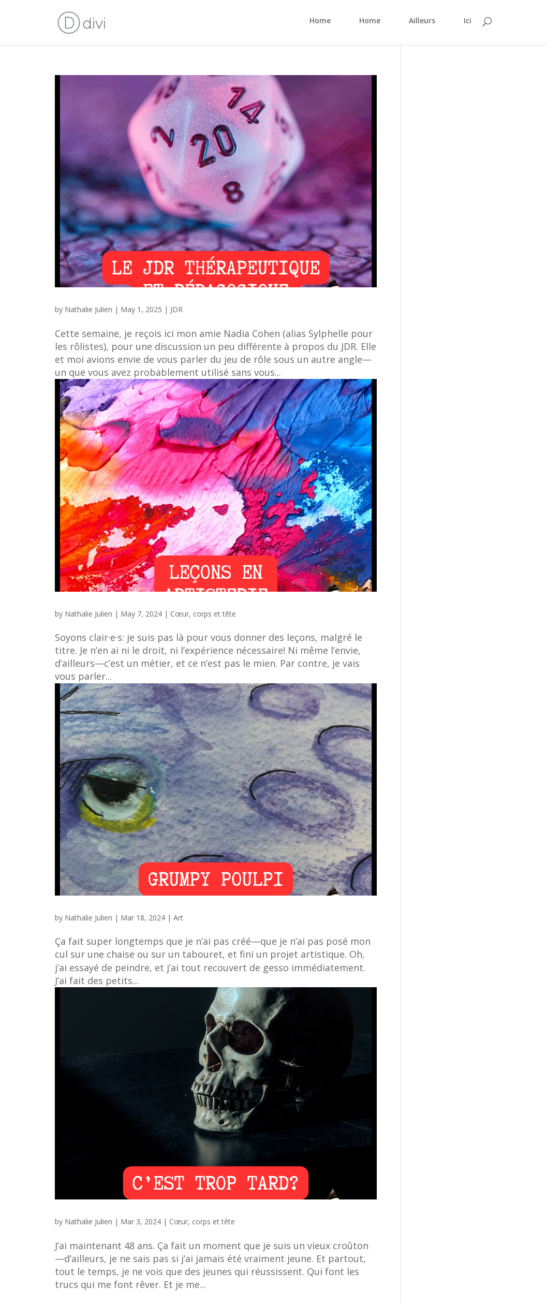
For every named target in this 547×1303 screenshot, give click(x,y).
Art (178, 918)
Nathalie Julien (88, 309)
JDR (176, 309)
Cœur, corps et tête (203, 614)
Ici (467, 21)
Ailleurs (422, 21)
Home (320, 21)
